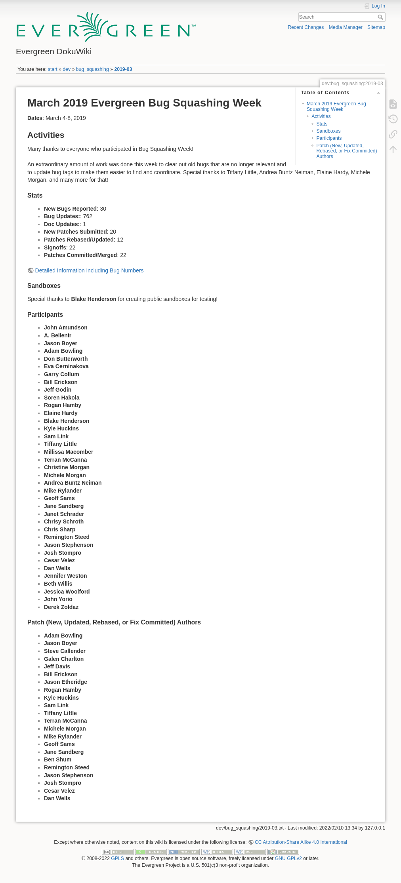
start (52, 69)
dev (67, 69)
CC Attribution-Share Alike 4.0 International (301, 842)
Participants (329, 138)
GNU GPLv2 (288, 858)
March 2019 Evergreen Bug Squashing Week (336, 106)
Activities (320, 116)
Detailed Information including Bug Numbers (89, 270)
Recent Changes (306, 27)
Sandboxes (328, 131)
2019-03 (123, 69)
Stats (321, 124)
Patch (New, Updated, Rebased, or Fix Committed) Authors (346, 151)
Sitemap (376, 27)
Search (381, 17)
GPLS (117, 858)
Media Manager (346, 27)
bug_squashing (92, 69)
